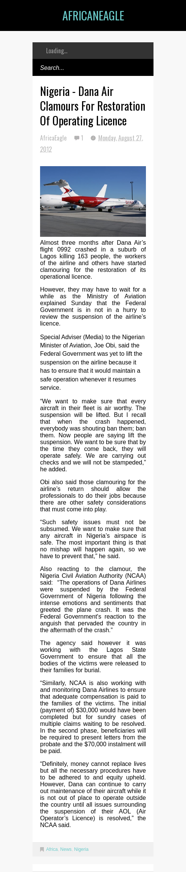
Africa (52, 849)
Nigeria (81, 849)
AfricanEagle (93, 15)
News (65, 849)
